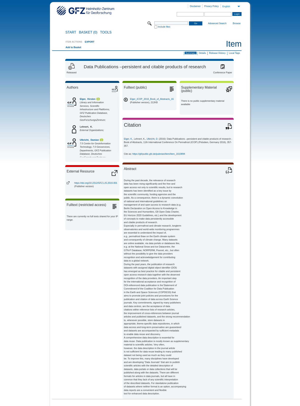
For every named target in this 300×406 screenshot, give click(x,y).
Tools (106, 32)
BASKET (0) (88, 32)
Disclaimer (195, 6)
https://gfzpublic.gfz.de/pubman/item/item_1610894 (158, 154)
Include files (164, 26)
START (70, 32)
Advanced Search (217, 23)
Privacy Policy (211, 6)
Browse (237, 23)
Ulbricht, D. (152, 139)
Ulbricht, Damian (89, 140)
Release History (217, 53)
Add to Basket (73, 47)
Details (202, 53)
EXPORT (89, 41)
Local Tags (234, 53)
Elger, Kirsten (87, 99)
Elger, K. (128, 139)
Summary (191, 53)
